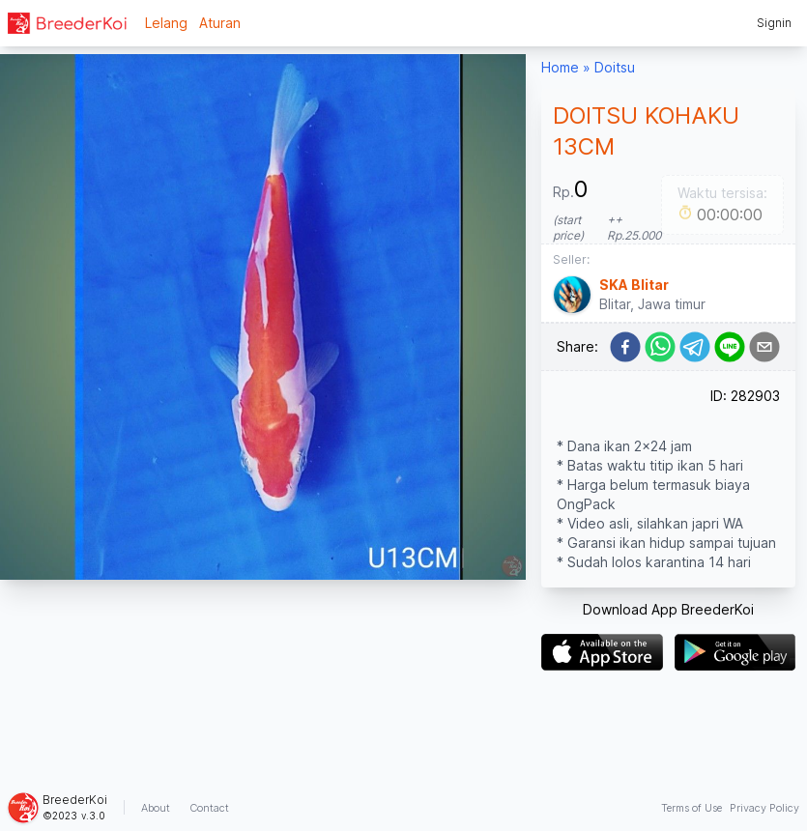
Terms (691, 808)
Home (560, 67)
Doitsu (614, 67)
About (155, 808)
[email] (764, 346)
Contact (209, 808)
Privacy (764, 808)
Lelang (166, 22)
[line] (729, 346)
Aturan (220, 22)
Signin (774, 22)
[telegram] (694, 346)
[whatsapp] (660, 346)
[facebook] (625, 346)
